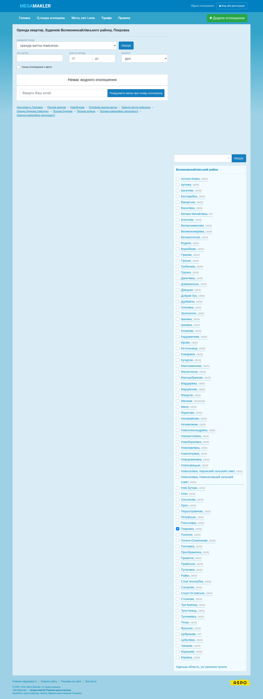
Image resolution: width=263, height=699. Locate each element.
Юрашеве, (191, 651)
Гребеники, (192, 266)
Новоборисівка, (195, 442)
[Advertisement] (205, 91)
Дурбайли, (191, 301)
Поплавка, (191, 546)
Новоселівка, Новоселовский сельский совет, (207, 479)
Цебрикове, (191, 634)
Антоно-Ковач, (194, 178)
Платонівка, (192, 523)
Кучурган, (191, 360)
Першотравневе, (196, 511)
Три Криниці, (193, 604)
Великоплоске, (194, 237)
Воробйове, (192, 249)
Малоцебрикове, (196, 377)
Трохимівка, (192, 616)
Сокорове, (191, 587)
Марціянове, (193, 389)
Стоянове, (191, 599)
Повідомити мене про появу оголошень (136, 93)
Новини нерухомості (25, 681)
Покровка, (191, 528)
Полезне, (190, 534)
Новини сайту (49, 681)
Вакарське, (192, 202)
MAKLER (35, 6)
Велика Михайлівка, (197, 214)
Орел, (188, 505)
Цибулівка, (192, 640)
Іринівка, (190, 325)
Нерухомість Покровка (30, 107)
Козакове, (191, 330)
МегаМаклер (20, 690)
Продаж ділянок (86, 111)
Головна (24, 18)
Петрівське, (192, 517)
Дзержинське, (194, 284)
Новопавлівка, (194, 447)
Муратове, (191, 412)
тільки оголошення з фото (37, 67)
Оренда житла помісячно (135, 107)
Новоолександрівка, (198, 430)
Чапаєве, (190, 645)
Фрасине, (191, 628)
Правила (124, 18)
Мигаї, (188, 406)
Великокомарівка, (196, 231)
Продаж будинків (63, 111)
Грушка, (190, 272)
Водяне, (190, 243)
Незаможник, (193, 424)
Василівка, (191, 208)
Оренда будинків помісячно (33, 111)
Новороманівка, (195, 459)
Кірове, (189, 342)
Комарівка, (192, 354)
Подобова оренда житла (103, 107)
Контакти (90, 681)
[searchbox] (24, 58)
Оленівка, (191, 307)
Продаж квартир (56, 107)
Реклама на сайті (71, 681)
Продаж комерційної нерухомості (119, 111)
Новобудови (77, 107)
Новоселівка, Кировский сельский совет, (212, 471)
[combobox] (40, 58)
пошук (126, 45)
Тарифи (106, 18)
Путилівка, (191, 569)
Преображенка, (195, 552)
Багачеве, (191, 190)
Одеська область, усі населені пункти (201, 667)
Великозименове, (196, 225)
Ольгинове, (192, 499)
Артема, (190, 184)
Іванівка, (190, 319)
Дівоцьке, (191, 290)
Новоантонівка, (195, 436)
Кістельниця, (193, 348)
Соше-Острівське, (196, 593)
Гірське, (190, 260)
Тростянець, (193, 610)
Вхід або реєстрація (232, 5)
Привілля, (191, 558)
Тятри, (189, 622)
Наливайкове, (194, 418)
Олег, (188, 493)
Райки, (189, 575)
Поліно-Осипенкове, (198, 540)
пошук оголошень (51, 18)
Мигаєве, (193, 401)
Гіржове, (190, 254)
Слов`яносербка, (196, 581)
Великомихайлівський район (197, 169)
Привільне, (192, 564)
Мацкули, (191, 395)
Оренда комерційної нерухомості (36, 115)
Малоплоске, (193, 371)
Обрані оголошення (202, 5)
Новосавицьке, (194, 465)
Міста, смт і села (83, 18)
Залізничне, (192, 313)
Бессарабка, (193, 196)
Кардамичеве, (194, 336)
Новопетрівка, (194, 453)
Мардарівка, (193, 383)
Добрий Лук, (193, 295)
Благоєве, (191, 219)
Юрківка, (190, 657)
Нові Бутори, (193, 488)
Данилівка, (192, 278)
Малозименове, (195, 366)
